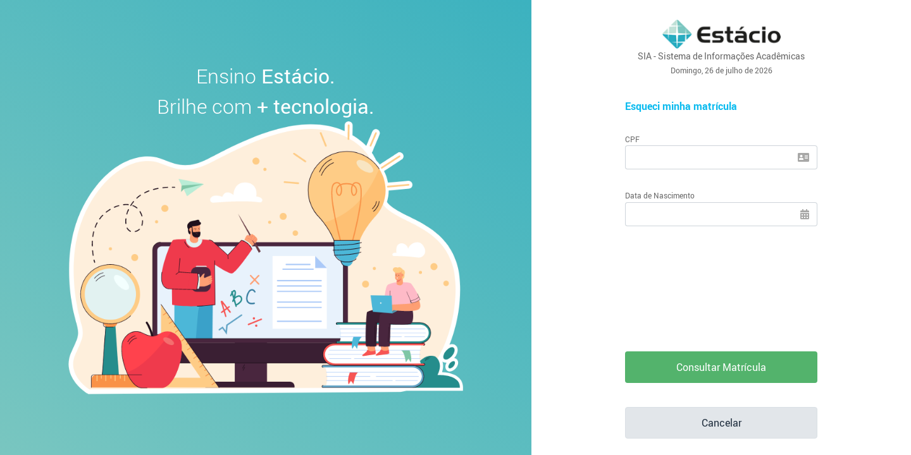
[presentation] (721, 280)
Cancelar (721, 423)
